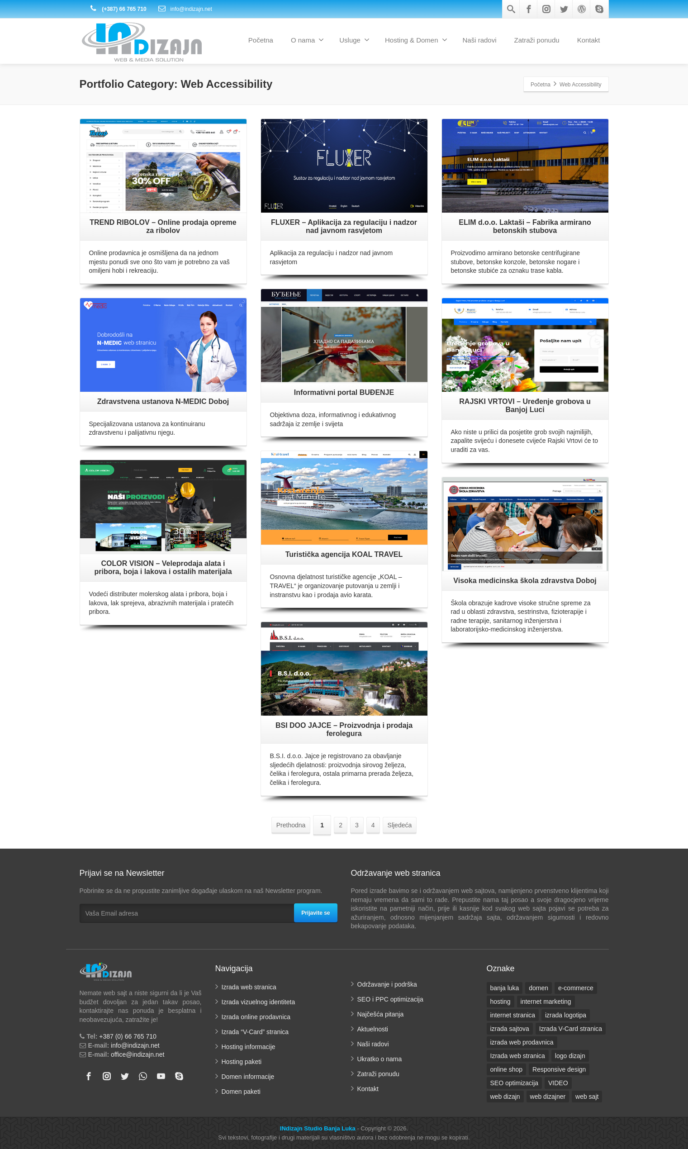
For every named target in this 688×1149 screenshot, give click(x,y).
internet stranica (513, 1015)
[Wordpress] (582, 9)
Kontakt (588, 40)
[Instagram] (546, 9)
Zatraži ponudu (537, 40)
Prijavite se (315, 913)
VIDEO (558, 1083)
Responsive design (559, 1069)
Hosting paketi (242, 1061)
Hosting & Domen (416, 40)
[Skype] (599, 9)
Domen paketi (241, 1091)
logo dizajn (570, 1055)
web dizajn (505, 1096)
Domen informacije (248, 1076)
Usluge (354, 40)
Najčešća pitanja (380, 1014)
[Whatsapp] (143, 1076)
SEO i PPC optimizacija (390, 999)
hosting (500, 1001)
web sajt (586, 1096)
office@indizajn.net (137, 1054)
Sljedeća (400, 825)
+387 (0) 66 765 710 (128, 1036)
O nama (307, 40)
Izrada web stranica (249, 987)
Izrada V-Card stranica (570, 1028)
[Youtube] (161, 1076)
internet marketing (546, 1001)
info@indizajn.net (184, 9)
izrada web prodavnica (522, 1042)
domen (538, 988)
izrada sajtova (509, 1028)
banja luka (504, 988)
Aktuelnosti (372, 1029)
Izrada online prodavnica (256, 1017)
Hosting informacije (248, 1046)
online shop (506, 1069)
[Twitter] (564, 9)
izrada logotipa (565, 1015)
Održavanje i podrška (387, 984)
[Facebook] (529, 9)
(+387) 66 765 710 (118, 9)
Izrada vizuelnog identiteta (258, 1002)
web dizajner (548, 1096)
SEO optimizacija (514, 1083)
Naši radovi (480, 40)
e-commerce (575, 988)
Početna (260, 40)
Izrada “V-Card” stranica (255, 1031)
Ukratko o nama (379, 1059)
